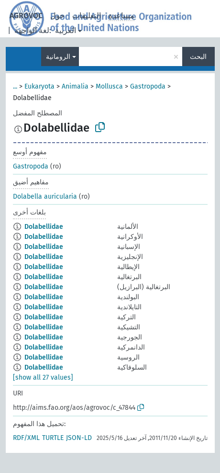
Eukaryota (39, 86)
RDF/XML (26, 438)
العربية (65, 30)
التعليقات (86, 15)
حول (57, 15)
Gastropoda (147, 86)
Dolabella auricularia (45, 196)
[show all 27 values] (43, 377)
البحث (198, 57)
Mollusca (109, 86)
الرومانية (58, 57)
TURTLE (53, 438)
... (15, 86)
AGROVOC (26, 15)
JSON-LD (79, 438)
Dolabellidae (43, 227)
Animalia (75, 86)
